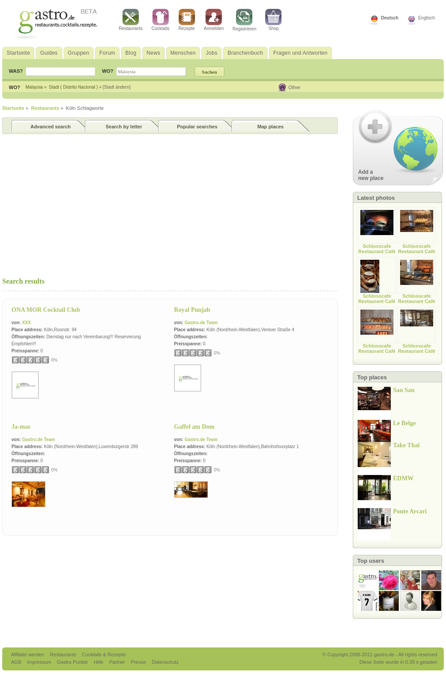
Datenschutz (165, 662)
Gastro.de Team (201, 322)
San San (404, 390)
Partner (117, 662)
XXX (26, 322)
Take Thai (406, 445)
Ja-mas (20, 426)
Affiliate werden (28, 654)
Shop (273, 20)
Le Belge (404, 423)
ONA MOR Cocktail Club (45, 310)
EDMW (403, 478)
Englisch (426, 17)
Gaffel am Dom (194, 426)
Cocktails (160, 20)
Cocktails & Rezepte (103, 654)
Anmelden (214, 20)
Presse (138, 662)
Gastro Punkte (73, 662)
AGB (17, 662)
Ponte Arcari (410, 511)
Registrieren (245, 20)
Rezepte (186, 20)
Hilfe (99, 662)
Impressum (39, 662)
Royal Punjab (192, 310)
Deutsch (389, 17)
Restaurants (131, 20)
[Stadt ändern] (117, 87)
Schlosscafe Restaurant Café (376, 248)
